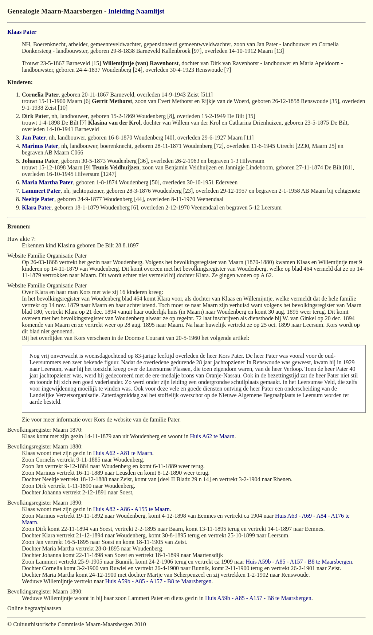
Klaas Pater (21, 32)
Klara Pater (36, 207)
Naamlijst (150, 11)
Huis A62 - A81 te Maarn (122, 453)
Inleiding (121, 11)
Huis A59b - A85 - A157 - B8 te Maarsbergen (299, 561)
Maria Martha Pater (47, 182)
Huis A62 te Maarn (212, 436)
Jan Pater (34, 137)
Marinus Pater (40, 146)
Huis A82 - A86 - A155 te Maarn (131, 509)
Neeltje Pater (38, 199)
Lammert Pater (41, 191)
